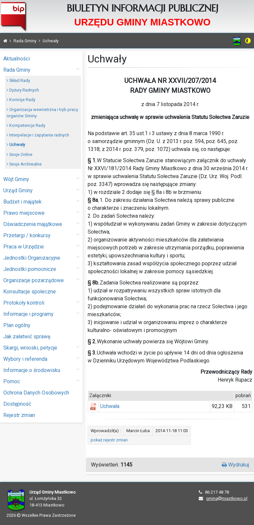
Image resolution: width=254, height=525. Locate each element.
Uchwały (16, 144)
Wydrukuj (235, 465)
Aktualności (16, 59)
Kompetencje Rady (26, 125)
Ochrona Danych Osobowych (36, 393)
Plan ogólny (16, 325)
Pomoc (41, 381)
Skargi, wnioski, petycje (41, 347)
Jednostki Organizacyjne (41, 257)
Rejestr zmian (19, 415)
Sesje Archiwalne (24, 164)
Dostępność (17, 404)
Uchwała (109, 406)
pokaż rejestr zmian (109, 439)
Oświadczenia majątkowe (41, 223)
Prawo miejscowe (41, 212)
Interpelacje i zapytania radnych (38, 134)
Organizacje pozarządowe (41, 280)
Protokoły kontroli (41, 302)
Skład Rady (18, 80)
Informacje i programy (41, 313)
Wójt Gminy (41, 178)
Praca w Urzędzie (41, 246)
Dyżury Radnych (23, 90)
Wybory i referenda (41, 358)
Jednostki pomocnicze (41, 268)
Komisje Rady (21, 99)
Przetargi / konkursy (41, 235)
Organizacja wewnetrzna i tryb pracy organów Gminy (42, 112)
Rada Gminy (41, 69)
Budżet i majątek (41, 201)
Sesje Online (19, 154)
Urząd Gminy (41, 190)
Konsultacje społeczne (29, 291)
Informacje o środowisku (41, 369)
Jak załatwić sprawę (26, 336)
